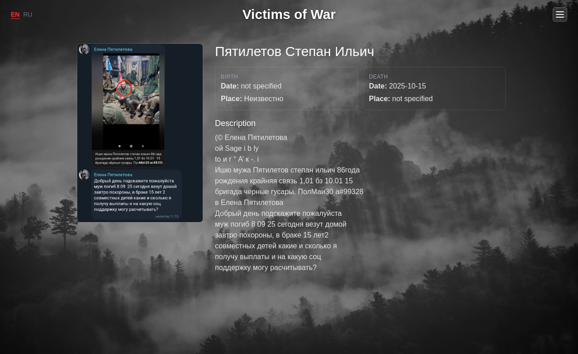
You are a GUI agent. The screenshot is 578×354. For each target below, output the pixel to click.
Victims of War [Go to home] (289, 14)
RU (27, 14)
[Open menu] (560, 14)
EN (15, 14)
